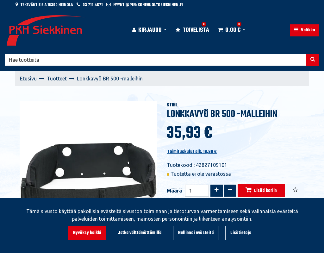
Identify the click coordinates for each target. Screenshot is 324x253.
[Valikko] (304, 30)
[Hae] (156, 60)
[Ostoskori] (229, 30)
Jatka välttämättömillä (140, 233)
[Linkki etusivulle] (46, 30)
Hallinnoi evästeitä (196, 233)
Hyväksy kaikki (87, 233)
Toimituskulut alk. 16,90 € (192, 151)
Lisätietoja (240, 233)
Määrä (174, 190)
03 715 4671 (93, 5)
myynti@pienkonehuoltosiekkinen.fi (148, 5)
